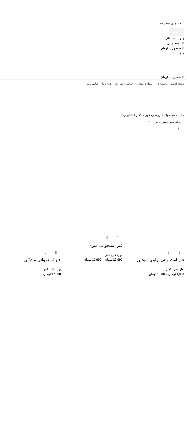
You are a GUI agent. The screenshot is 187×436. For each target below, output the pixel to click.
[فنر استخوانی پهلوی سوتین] (155, 160)
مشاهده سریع (179, 252)
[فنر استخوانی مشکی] (32, 160)
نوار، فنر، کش (175, 269)
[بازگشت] (179, 92)
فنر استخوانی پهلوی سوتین (160, 259)
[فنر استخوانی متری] (94, 160)
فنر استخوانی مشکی (42, 259)
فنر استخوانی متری (105, 245)
